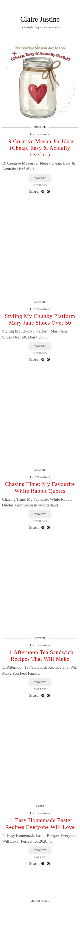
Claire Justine (40, 19)
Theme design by (40, 940)
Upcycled (40, 127)
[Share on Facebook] (43, 191)
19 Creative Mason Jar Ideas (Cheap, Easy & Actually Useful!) (40, 148)
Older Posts (40, 900)
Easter (40, 806)
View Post (40, 178)
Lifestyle (39, 302)
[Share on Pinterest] (48, 191)
